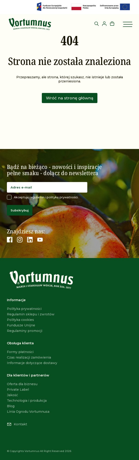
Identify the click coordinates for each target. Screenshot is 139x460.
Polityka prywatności (24, 309)
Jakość (12, 395)
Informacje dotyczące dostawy (32, 363)
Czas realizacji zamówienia (29, 357)
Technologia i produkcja (27, 400)
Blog (10, 406)
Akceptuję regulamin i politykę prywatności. (42, 197)
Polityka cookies (20, 320)
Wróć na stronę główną (69, 98)
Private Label (18, 389)
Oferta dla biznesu (22, 384)
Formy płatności (20, 352)
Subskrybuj (20, 210)
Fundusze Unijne (21, 325)
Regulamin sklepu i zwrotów (30, 314)
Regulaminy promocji (24, 331)
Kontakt (17, 424)
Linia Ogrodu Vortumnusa (28, 412)
